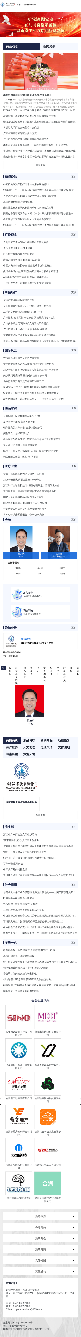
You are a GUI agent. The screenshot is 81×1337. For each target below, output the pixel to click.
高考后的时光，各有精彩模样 (18, 956)
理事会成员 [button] (64, 668)
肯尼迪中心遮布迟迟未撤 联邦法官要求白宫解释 (28, 364)
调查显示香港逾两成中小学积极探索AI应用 (25, 967)
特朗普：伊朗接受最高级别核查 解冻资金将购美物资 (31, 393)
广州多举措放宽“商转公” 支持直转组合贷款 (25, 323)
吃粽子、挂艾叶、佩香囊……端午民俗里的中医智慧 (30, 451)
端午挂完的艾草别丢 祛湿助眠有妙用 (22, 427)
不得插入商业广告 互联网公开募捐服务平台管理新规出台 (33, 921)
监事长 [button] (31, 668)
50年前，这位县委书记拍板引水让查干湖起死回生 (29, 858)
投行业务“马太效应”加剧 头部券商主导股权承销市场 (30, 271)
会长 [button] (3, 668)
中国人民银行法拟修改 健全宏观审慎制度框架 (27, 265)
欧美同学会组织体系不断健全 (18, 898)
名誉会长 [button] (10, 668)
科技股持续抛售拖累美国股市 (18, 254)
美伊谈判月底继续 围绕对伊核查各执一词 (25, 375)
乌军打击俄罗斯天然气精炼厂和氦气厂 (23, 381)
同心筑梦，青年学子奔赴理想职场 (21, 991)
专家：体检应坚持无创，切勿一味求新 (23, 474)
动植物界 (64, 740)
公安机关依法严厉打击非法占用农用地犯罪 (26, 184)
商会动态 (12, 46)
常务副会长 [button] (44, 668)
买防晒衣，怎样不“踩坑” (16, 433)
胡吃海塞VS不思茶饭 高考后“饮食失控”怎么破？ (28, 979)
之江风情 (47, 747)
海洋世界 (12, 747)
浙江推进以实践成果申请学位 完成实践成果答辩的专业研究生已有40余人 (42, 962)
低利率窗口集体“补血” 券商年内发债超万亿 (25, 242)
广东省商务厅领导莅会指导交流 (20, 133)
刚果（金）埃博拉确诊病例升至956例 (23, 497)
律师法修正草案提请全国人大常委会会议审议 (27, 219)
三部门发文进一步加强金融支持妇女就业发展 (27, 283)
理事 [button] (71, 668)
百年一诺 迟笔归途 (13, 863)
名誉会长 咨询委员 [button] (16, 668)
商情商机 (12, 740)
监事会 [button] (78, 668)
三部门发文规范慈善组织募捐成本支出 (23, 910)
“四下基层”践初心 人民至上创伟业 (21, 840)
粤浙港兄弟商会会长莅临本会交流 (21, 127)
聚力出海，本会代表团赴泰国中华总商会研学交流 (29, 116)
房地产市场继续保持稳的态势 (18, 300)
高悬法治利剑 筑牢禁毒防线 (18, 202)
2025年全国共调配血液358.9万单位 (22, 479)
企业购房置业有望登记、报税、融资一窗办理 (27, 306)
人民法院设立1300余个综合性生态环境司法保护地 (29, 196)
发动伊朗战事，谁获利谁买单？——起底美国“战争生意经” (34, 399)
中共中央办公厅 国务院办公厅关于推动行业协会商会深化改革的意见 (40, 933)
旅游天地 (29, 754)
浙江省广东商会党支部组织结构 (20, 834)
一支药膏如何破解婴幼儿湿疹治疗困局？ (24, 508)
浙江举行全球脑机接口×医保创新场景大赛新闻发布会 (31, 485)
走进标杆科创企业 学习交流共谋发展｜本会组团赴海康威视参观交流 (39, 151)
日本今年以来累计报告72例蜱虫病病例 (23, 514)
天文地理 (29, 747)
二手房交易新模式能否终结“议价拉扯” (23, 312)
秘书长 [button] (58, 668)
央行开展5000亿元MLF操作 (18, 248)
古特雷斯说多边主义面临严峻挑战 (21, 358)
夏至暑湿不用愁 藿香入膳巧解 (19, 421)
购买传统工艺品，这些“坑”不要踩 (20, 456)
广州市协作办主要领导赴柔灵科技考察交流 (26, 139)
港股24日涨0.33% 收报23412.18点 (21, 259)
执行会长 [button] (25, 668)
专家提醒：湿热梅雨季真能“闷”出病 (22, 416)
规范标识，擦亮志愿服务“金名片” (20, 904)
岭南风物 (12, 754)
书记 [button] (38, 668)
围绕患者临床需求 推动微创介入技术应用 (25, 503)
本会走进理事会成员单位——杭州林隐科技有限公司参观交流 (35, 145)
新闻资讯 (49, 46)
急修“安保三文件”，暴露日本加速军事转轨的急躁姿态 (31, 387)
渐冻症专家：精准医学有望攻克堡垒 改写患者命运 (29, 491)
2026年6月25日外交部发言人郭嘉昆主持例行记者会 (30, 369)
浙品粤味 (29, 740)
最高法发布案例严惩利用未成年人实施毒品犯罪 (28, 207)
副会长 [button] (51, 668)
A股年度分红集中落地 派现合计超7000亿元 (26, 277)
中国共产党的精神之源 (15, 869)
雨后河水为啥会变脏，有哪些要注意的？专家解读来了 (32, 439)
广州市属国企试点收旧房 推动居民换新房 (25, 329)
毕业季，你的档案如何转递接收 (20, 973)
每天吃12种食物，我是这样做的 (20, 445)
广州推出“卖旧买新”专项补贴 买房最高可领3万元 (29, 317)
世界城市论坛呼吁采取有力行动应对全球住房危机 (29, 335)
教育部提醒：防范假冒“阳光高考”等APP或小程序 (29, 950)
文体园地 (64, 747)
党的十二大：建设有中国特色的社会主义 (24, 852)
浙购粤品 (47, 740)
